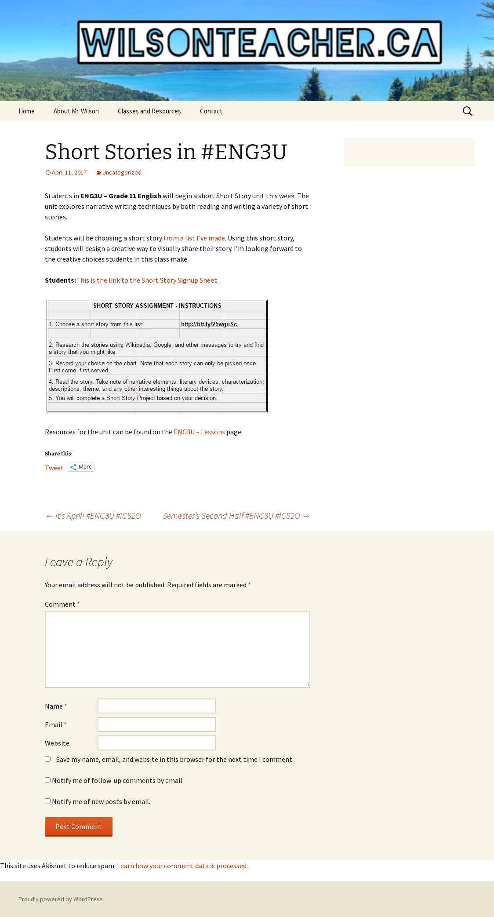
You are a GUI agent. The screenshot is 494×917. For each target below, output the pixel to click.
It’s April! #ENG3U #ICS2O (93, 515)
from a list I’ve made (194, 237)
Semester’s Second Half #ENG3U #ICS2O (236, 515)
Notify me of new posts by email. (101, 801)
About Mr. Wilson (76, 111)
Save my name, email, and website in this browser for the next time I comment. (175, 759)
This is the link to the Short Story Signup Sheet (146, 280)
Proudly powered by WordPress (60, 899)
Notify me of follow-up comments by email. (118, 780)
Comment (62, 604)
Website (57, 743)
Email (56, 724)
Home (26, 111)
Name (56, 706)
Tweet (54, 466)
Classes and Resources (149, 111)
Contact (211, 111)
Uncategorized (122, 172)
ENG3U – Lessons (199, 431)
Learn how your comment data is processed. (182, 865)
